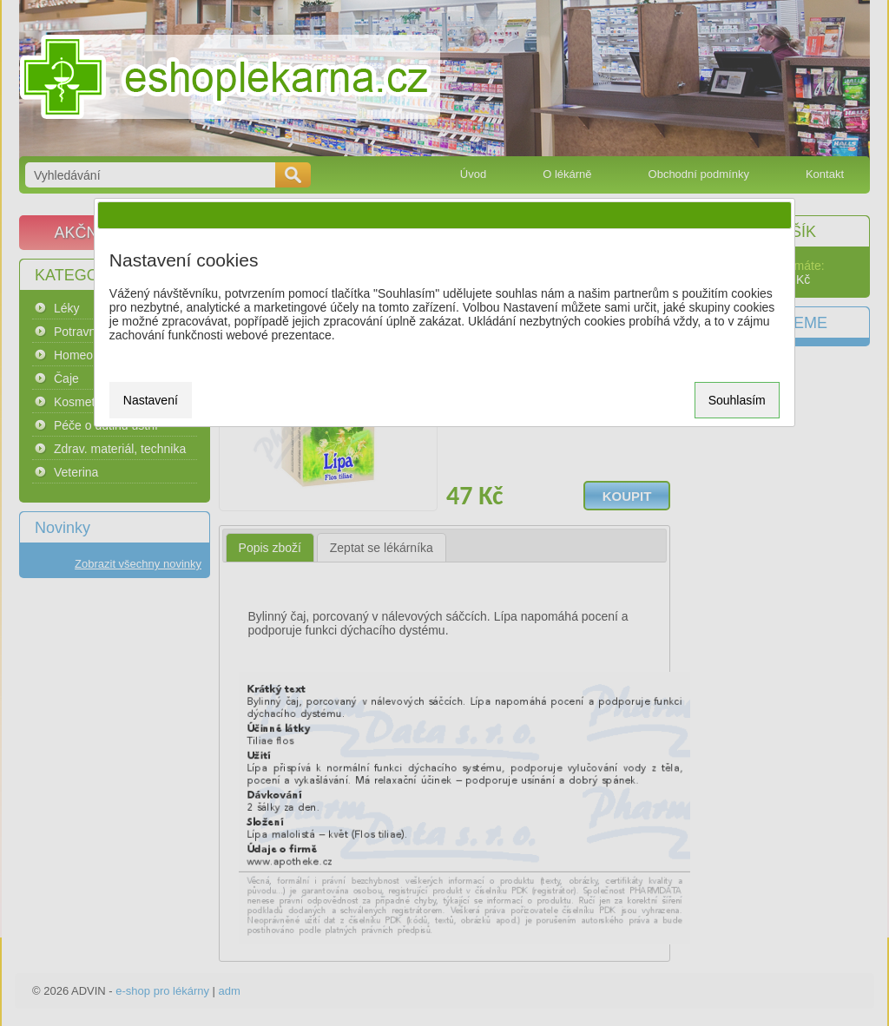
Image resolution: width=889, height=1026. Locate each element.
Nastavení (150, 400)
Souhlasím (737, 400)
